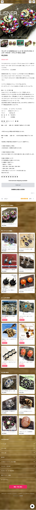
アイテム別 (3, 443)
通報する (33, 193)
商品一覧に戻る (18, 487)
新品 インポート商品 (6, 475)
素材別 (2, 457)
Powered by (18, 495)
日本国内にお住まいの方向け (18, 189)
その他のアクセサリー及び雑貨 (8, 461)
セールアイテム (4, 479)
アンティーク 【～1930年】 (7, 470)
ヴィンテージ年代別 (6, 466)
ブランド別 (3, 448)
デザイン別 (3, 452)
